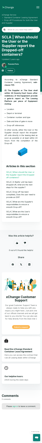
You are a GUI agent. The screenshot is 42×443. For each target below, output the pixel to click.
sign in (15, 406)
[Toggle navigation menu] (38, 7)
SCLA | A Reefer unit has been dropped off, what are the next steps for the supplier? (19, 184)
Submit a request (21, 327)
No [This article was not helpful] (25, 243)
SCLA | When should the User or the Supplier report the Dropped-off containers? (20, 175)
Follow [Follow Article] (10, 71)
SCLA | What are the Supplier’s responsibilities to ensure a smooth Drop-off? (19, 204)
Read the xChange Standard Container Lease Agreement (18, 350)
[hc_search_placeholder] (21, 29)
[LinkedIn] (29, 264)
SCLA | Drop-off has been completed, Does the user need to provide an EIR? (20, 194)
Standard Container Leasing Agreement (21, 17)
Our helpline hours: (13, 376)
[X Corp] (21, 264)
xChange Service (9, 15)
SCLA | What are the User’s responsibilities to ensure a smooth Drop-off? (18, 214)
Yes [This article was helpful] (17, 243)
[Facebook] (13, 264)
